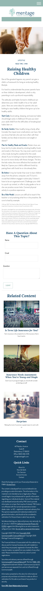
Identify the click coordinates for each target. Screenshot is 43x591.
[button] (22, 467)
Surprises (21, 421)
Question (6, 266)
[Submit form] (8, 285)
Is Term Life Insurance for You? (21, 330)
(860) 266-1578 (21, 24)
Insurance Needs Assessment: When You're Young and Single (21, 376)
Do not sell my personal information (28, 529)
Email (7, 253)
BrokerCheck (11, 484)
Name (7, 240)
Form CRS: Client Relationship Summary (15, 586)
